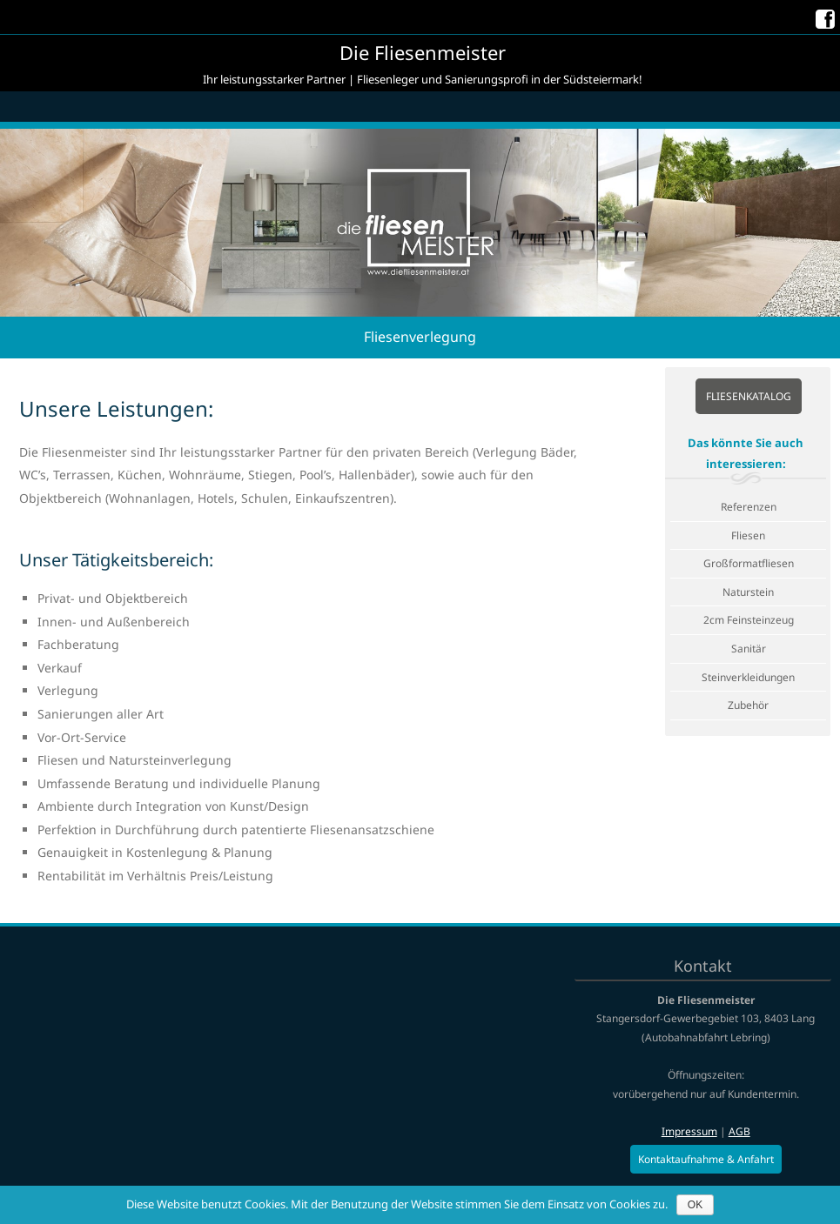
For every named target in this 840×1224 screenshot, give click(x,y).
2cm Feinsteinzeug (748, 619)
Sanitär (748, 648)
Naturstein (748, 592)
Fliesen (748, 535)
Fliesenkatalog (748, 396)
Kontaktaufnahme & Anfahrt (706, 1159)
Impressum (689, 1131)
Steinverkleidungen (748, 677)
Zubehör (748, 705)
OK (695, 1205)
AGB (739, 1131)
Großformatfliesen (748, 563)
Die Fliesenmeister (422, 52)
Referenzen (748, 506)
